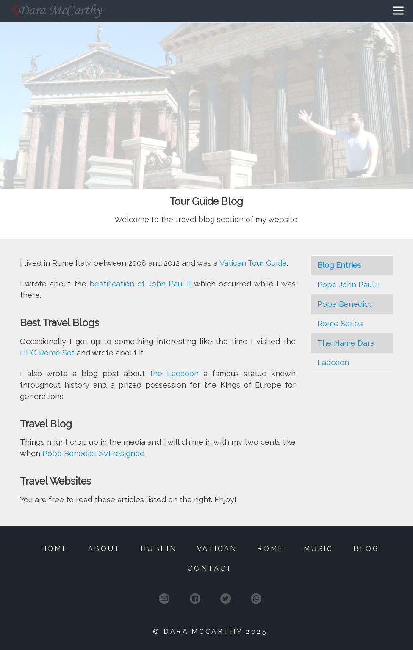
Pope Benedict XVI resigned (93, 453)
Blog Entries (339, 265)
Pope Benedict (344, 304)
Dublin (159, 549)
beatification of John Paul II (140, 283)
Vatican (217, 549)
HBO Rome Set (47, 352)
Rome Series (340, 323)
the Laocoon (174, 373)
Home (54, 549)
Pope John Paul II (348, 284)
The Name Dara (345, 343)
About (104, 549)
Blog (366, 549)
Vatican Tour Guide (253, 263)
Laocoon (333, 362)
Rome (270, 549)
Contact (210, 569)
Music (318, 549)
